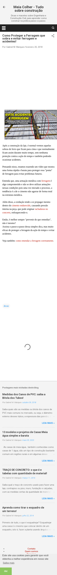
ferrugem (46, 181)
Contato (31, 548)
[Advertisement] (27, 78)
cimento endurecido (21, 205)
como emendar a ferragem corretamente (34, 240)
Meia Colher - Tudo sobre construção (28, 9)
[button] (53, 36)
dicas (6, 306)
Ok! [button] (6, 571)
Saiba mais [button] (8, 563)
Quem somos (31, 551)
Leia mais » (48, 423)
